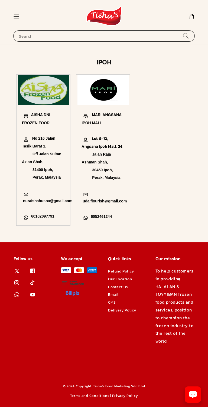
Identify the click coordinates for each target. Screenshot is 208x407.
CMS (112, 302)
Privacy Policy (125, 395)
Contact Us (118, 287)
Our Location (120, 279)
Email (113, 294)
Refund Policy (121, 271)
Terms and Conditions (89, 395)
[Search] (185, 36)
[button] (16, 16)
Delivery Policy (122, 310)
